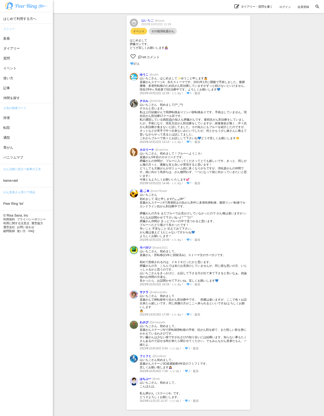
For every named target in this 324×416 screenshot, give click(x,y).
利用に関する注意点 (16, 223)
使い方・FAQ (25, 231)
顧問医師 (9, 231)
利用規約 (9, 219)
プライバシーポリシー (31, 219)
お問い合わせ (25, 227)
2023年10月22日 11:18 (156, 24)
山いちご (152, 20)
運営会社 (9, 227)
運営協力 (37, 223)
